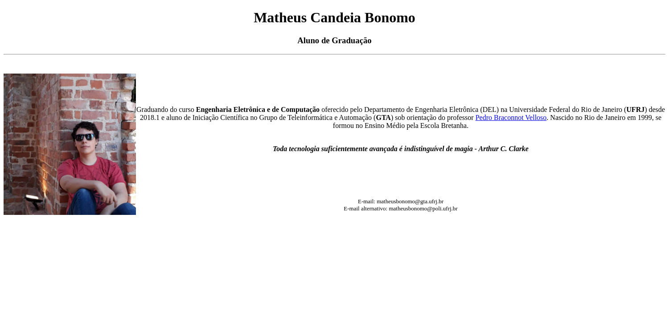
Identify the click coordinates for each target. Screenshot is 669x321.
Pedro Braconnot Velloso (511, 117)
